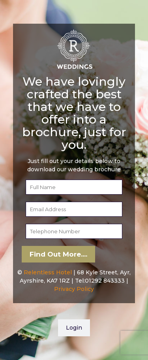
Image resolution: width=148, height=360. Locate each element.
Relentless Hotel (48, 272)
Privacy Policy (74, 288)
